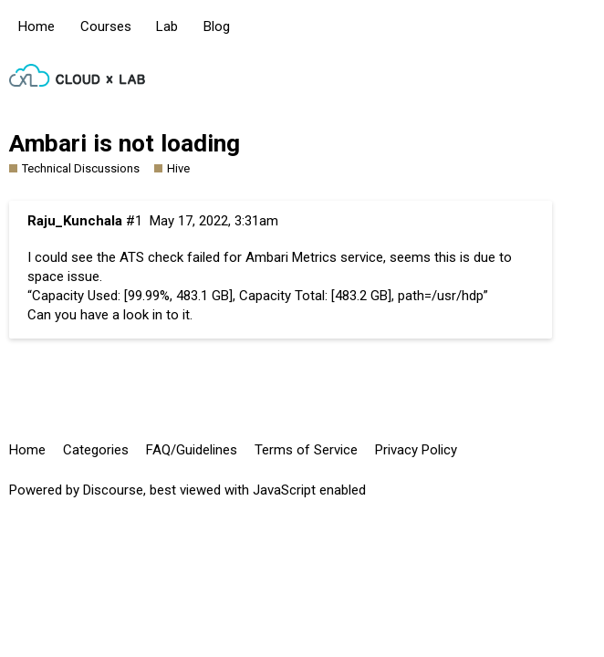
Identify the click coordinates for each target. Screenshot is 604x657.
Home (36, 26)
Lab (167, 26)
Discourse (113, 490)
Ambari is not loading (124, 143)
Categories (96, 450)
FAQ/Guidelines (191, 450)
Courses (105, 26)
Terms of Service (306, 450)
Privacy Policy (416, 450)
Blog (216, 26)
